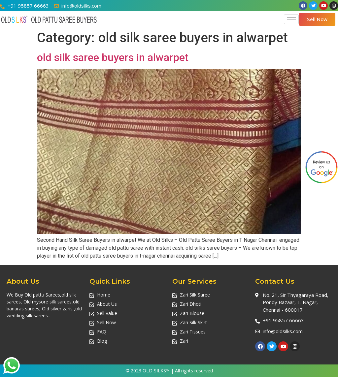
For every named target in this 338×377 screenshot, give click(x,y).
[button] (317, 19)
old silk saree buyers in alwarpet (112, 57)
